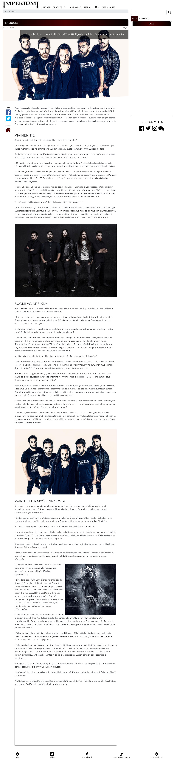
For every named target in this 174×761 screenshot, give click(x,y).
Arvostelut (59, 7)
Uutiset (46, 7)
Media (87, 7)
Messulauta (108, 7)
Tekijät (125, 28)
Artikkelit (75, 7)
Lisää (151, 23)
